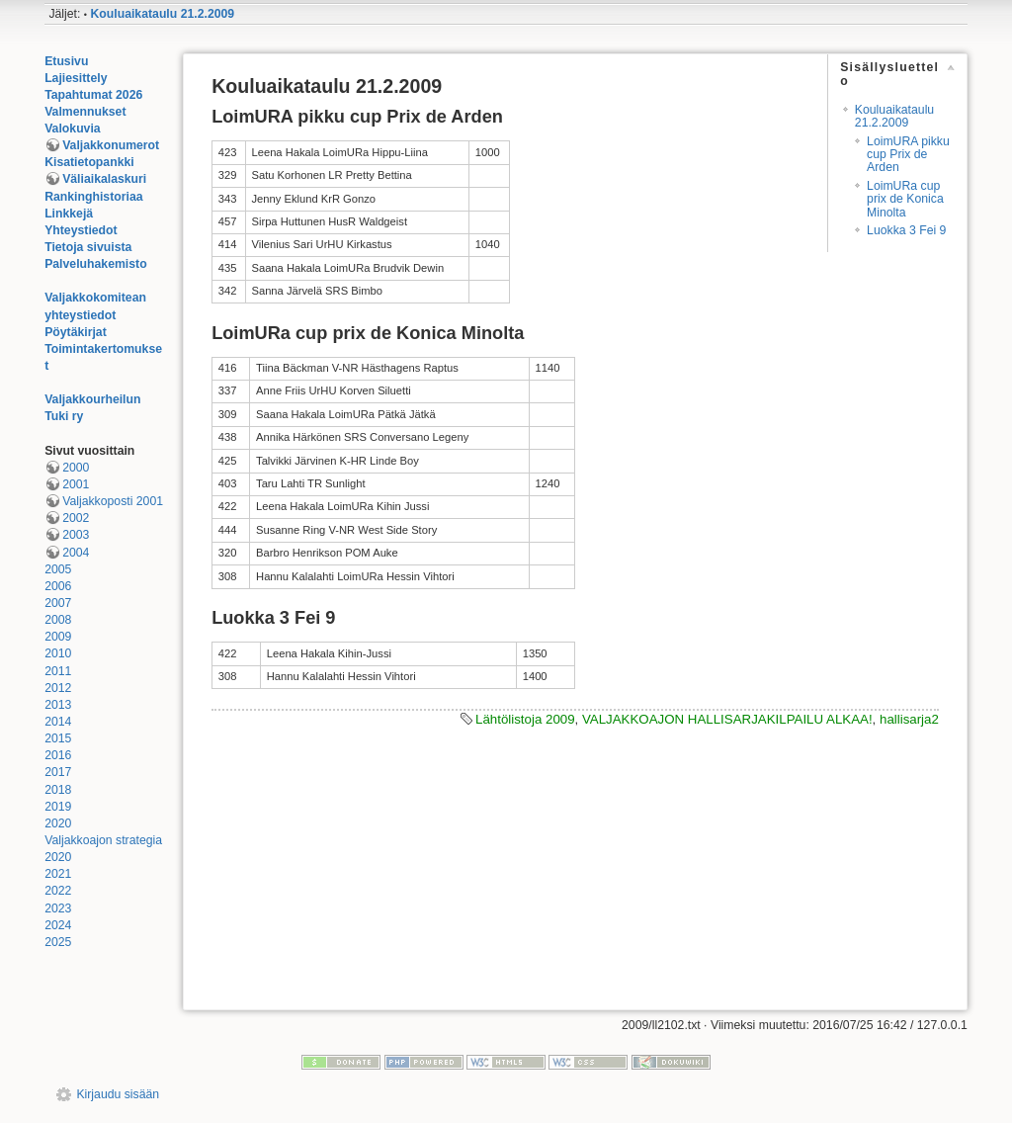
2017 (57, 772)
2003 (75, 535)
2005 (57, 569)
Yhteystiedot (81, 230)
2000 (75, 468)
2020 (57, 823)
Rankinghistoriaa (93, 197)
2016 (57, 755)
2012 (57, 688)
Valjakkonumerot (110, 145)
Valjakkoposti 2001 (112, 501)
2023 (57, 908)
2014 (57, 722)
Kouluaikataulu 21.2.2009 (162, 14)
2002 (75, 518)
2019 (57, 807)
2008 (57, 620)
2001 (75, 484)
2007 (57, 603)
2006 (57, 586)
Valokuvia (72, 128)
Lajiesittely (75, 78)
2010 (57, 653)
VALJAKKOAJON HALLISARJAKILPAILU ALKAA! (727, 719)
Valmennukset (85, 112)
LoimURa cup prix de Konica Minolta (905, 199)
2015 (57, 738)
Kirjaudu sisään (117, 1094)
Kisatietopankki (89, 162)
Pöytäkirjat (75, 332)
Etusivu (66, 61)
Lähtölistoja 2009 (525, 719)
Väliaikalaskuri (104, 179)
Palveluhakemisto (95, 264)
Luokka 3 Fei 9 (906, 230)
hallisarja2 (909, 719)
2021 (57, 874)
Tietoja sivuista (87, 247)
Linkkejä (68, 213)
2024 (57, 925)
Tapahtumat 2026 (93, 95)
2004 (75, 553)
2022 (57, 891)
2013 (57, 705)
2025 (57, 942)
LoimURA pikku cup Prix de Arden (908, 154)
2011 (57, 671)
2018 (57, 790)
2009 (57, 637)
